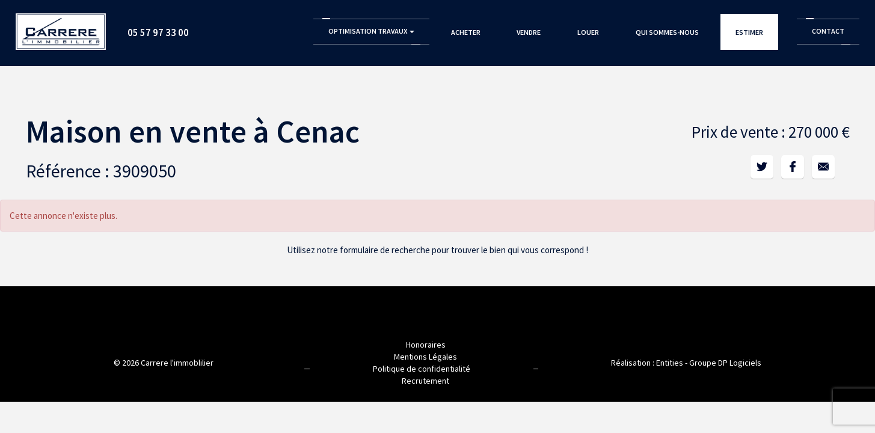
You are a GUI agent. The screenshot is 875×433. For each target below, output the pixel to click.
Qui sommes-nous (667, 32)
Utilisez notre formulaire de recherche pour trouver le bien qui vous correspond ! (437, 250)
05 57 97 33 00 (158, 32)
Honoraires (426, 344)
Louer (588, 32)
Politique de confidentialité (421, 368)
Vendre (529, 32)
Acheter (465, 32)
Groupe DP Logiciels (725, 362)
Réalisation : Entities (647, 362)
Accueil (61, 27)
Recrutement (425, 380)
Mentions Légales (425, 356)
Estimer (749, 32)
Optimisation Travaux (371, 30)
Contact (828, 30)
